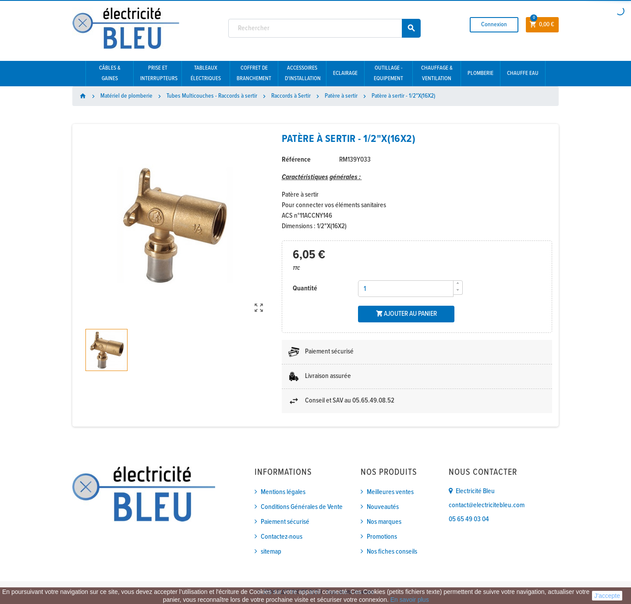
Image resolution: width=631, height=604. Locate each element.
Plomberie (480, 73)
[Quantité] (406, 288)
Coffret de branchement (254, 73)
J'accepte (607, 595)
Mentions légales (283, 492)
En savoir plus (409, 599)
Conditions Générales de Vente (302, 507)
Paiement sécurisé (285, 521)
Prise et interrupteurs (158, 73)
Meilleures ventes (390, 492)
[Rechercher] (324, 28)
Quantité (305, 288)
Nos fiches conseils (392, 551)
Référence (296, 159)
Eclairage (345, 73)
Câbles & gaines (110, 73)
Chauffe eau (523, 73)
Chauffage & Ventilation (437, 73)
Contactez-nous (281, 536)
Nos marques (384, 521)
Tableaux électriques (206, 73)
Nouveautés (383, 507)
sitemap (271, 551)
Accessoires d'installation (303, 73)
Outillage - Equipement (388, 73)
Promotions (382, 536)
